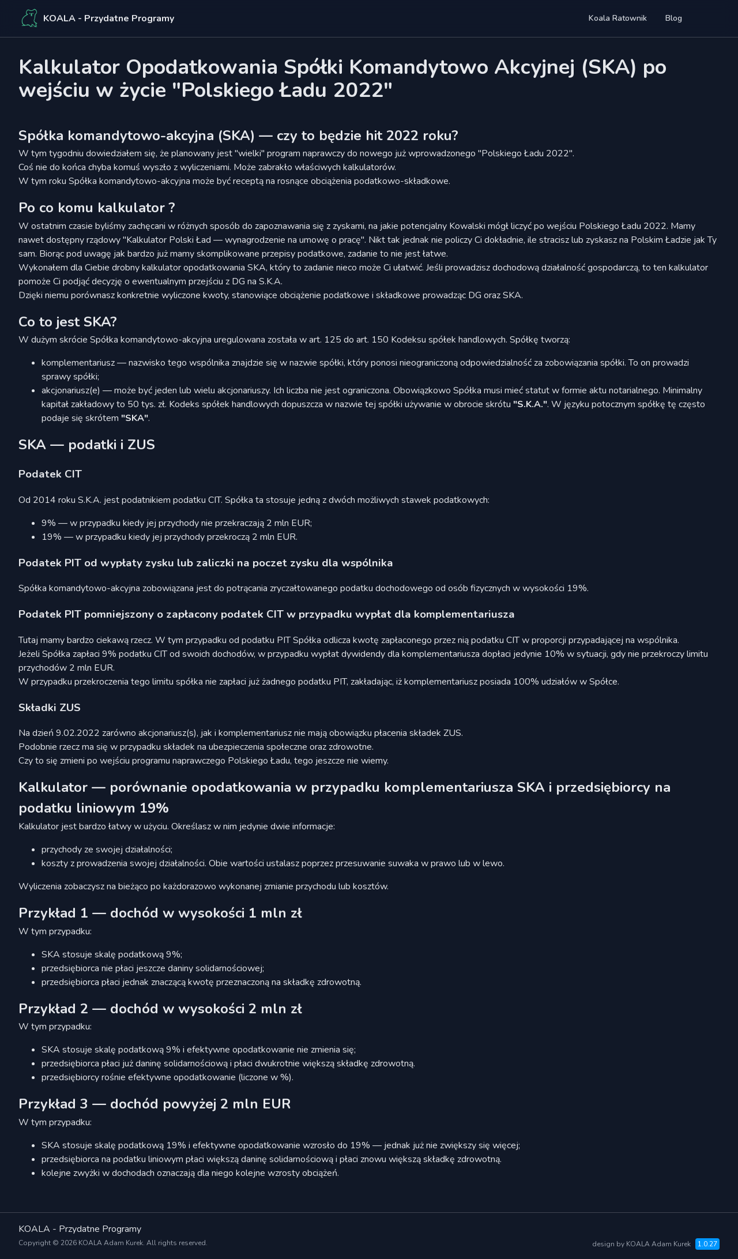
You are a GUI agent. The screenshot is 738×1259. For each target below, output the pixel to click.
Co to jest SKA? (67, 322)
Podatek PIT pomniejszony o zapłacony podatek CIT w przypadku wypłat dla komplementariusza (266, 614)
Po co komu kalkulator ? (96, 207)
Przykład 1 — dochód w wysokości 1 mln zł (160, 913)
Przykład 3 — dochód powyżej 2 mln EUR (154, 1104)
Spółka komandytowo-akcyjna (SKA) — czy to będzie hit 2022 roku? (238, 135)
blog (673, 18)
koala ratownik (618, 18)
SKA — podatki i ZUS (86, 444)
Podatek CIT (50, 474)
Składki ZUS (49, 707)
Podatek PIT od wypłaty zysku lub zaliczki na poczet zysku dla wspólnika (205, 562)
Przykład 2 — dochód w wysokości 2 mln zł (160, 1008)
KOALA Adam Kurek (110, 1242)
